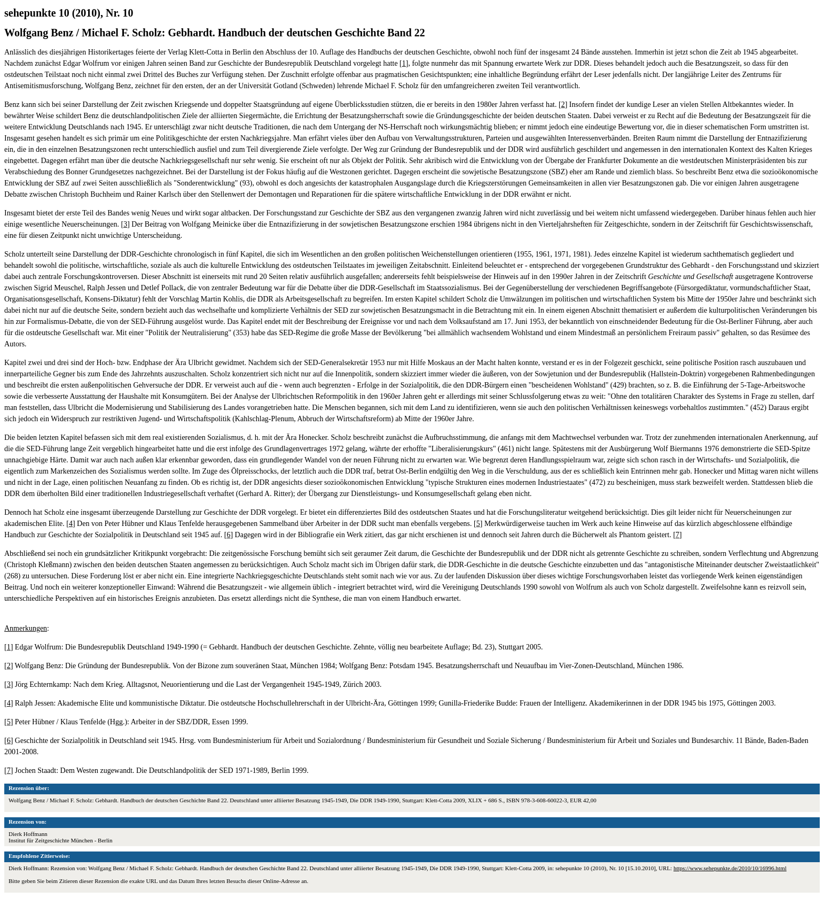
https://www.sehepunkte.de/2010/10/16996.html (730, 868)
